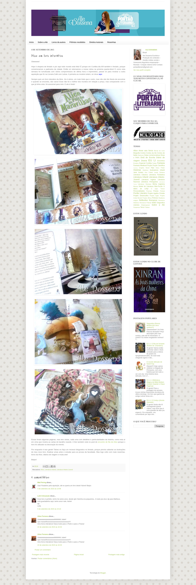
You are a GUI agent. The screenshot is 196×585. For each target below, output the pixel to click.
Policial (162, 191)
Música (135, 186)
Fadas (154, 163)
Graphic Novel (144, 168)
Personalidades (139, 191)
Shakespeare (145, 205)
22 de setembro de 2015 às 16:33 (49, 527)
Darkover (141, 155)
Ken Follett (149, 172)
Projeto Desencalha (140, 196)
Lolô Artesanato (43, 496)
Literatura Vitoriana (144, 184)
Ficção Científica (159, 165)
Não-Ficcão (158, 186)
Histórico (145, 170)
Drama (144, 161)
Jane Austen (138, 172)
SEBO (154, 203)
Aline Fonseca (42, 516)
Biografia (136, 153)
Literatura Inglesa (149, 180)
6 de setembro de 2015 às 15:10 (49, 509)
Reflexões (143, 200)
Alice (42, 469)
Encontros (161, 161)
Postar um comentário (43, 550)
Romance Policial (145, 203)
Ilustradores (154, 170)
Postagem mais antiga (116, 555)
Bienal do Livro (159, 151)
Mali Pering (41, 482)
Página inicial (79, 555)
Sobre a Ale (43, 42)
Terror (142, 207)
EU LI (152, 160)
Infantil (162, 170)
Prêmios (155, 198)
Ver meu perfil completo (142, 70)
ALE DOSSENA (151, 50)
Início (31, 42)
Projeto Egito (154, 195)
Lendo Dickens (159, 172)
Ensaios (136, 163)
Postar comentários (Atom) (47, 558)
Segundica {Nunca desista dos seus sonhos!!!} (153, 325)
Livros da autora (58, 42)
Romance (153, 200)
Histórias (137, 170)
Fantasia (161, 163)
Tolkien (147, 207)
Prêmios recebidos (77, 42)
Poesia (155, 191)
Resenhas (111, 42)
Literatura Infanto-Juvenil (65, 469)
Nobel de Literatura (146, 186)
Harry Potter (160, 168)
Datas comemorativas (152, 155)
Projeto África (147, 198)
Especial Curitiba (145, 163)
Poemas (149, 191)
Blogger (103, 573)
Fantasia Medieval (140, 165)
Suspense (136, 207)
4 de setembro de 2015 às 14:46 (49, 489)
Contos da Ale (151, 153)
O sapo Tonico (158, 189)
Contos (143, 153)
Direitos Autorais (96, 42)
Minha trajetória (159, 184)
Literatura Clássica (140, 175)
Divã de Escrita (147, 157)
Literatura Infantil (50, 469)
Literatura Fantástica (157, 175)
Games (135, 168)
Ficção (149, 165)
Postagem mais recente (40, 555)
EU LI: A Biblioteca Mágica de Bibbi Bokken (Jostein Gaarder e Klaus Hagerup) (156, 383)
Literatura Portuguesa (149, 182)
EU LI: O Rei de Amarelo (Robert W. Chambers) (155, 345)
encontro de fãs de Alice (107, 442)
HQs (152, 168)
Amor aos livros (146, 150)
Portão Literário (140, 193)
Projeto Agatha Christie (156, 193)
